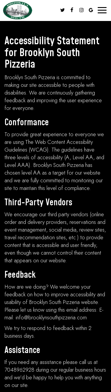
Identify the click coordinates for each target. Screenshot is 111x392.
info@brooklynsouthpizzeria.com (51, 317)
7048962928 (19, 370)
